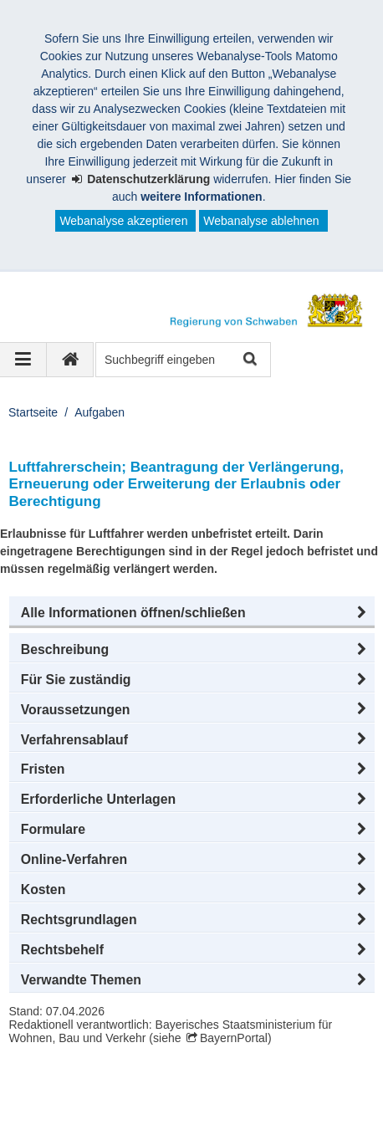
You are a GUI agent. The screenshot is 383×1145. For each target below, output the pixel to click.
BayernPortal (234, 1038)
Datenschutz (146, 1101)
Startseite (33, 412)
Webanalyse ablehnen (261, 220)
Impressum (57, 1101)
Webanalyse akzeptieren (123, 220)
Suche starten (249, 360)
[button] (192, 613)
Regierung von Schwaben (107, 1084)
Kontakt (296, 1101)
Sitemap (228, 1101)
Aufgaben (99, 412)
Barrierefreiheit (66, 1119)
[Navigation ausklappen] (23, 359)
